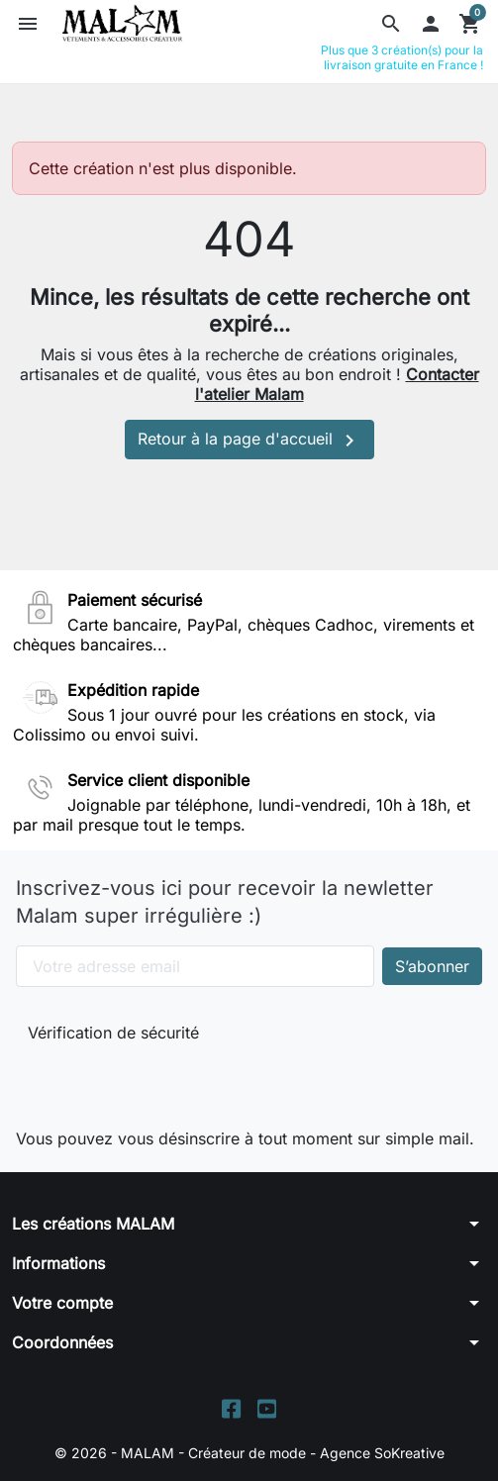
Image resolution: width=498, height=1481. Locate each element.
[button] (391, 24)
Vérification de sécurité (113, 1032)
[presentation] (160, 1080)
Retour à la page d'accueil (249, 440)
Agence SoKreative (382, 1452)
